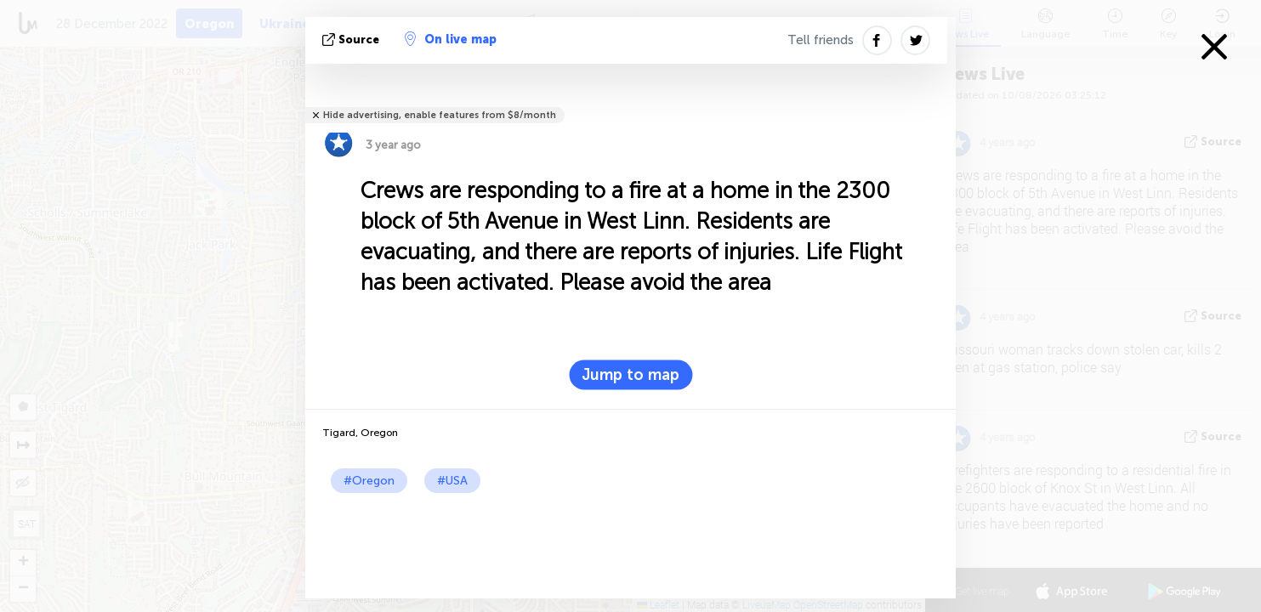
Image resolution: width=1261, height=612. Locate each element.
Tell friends (820, 40)
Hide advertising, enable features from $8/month (439, 115)
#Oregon (369, 480)
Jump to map (630, 375)
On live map (451, 39)
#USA (452, 480)
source (352, 39)
